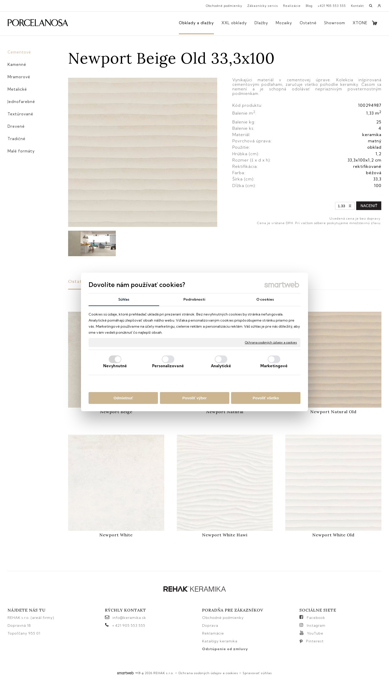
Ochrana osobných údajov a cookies (271, 342)
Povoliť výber (194, 398)
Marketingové (274, 365)
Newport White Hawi (224, 534)
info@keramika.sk (129, 617)
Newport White (116, 534)
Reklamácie (213, 633)
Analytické (221, 365)
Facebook (316, 617)
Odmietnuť (123, 398)
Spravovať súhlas (257, 673)
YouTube (315, 633)
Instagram (316, 625)
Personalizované (168, 365)
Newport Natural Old (333, 411)
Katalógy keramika (219, 641)
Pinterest (315, 641)
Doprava (210, 625)
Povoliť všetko (266, 398)
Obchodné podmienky (223, 617)
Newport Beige (116, 411)
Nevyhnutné (115, 365)
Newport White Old (333, 534)
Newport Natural (224, 411)
